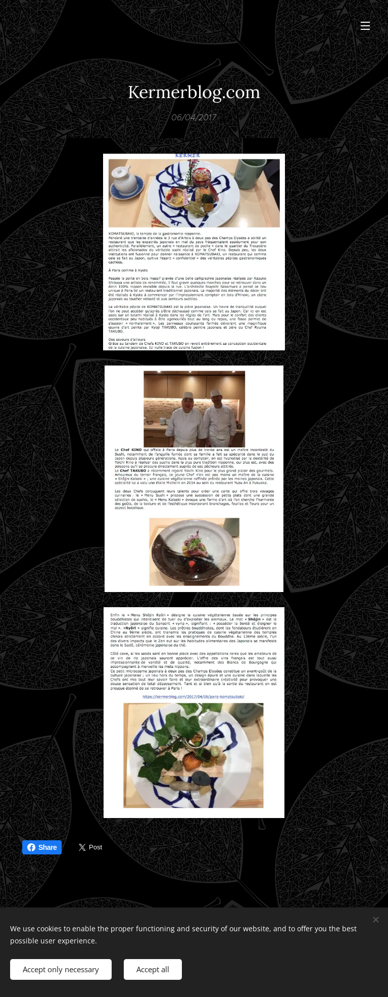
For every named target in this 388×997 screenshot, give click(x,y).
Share (42, 847)
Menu (365, 25)
